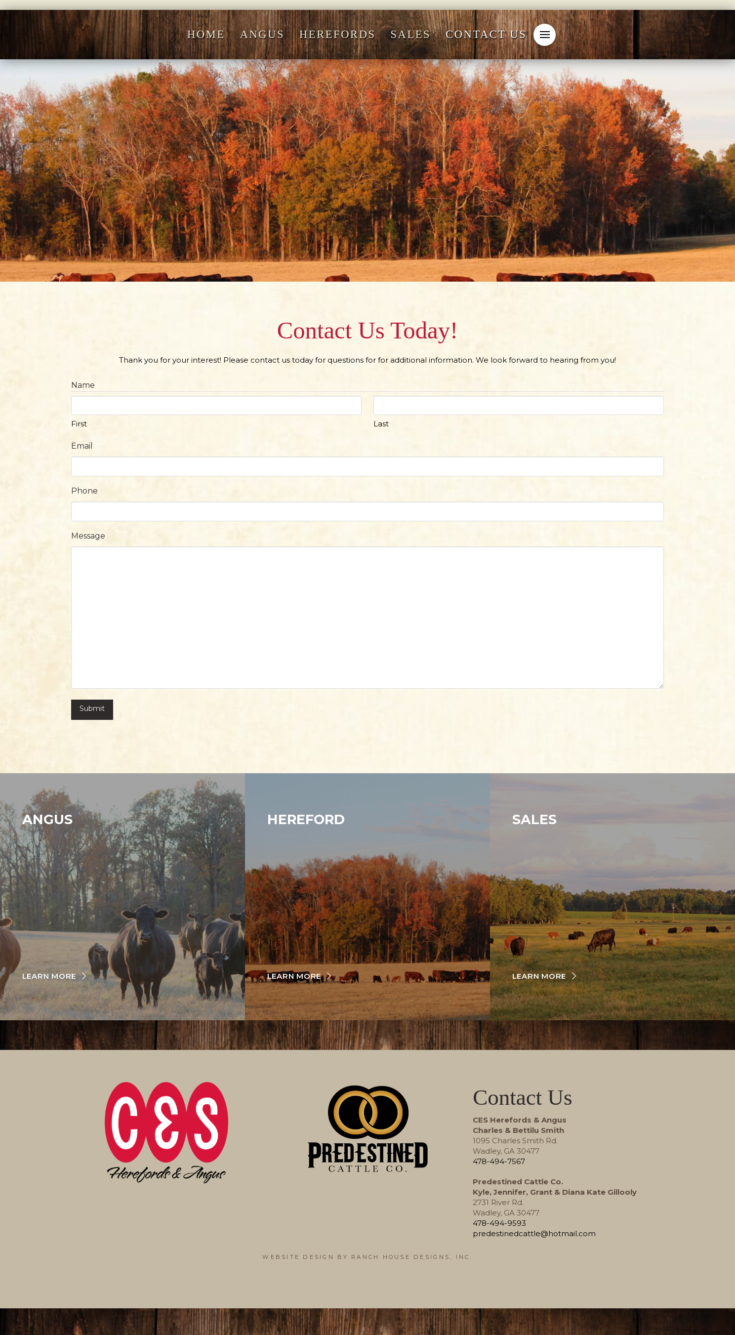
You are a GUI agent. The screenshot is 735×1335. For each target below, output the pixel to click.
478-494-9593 (499, 1220)
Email (82, 446)
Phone (84, 491)
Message (88, 536)
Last (381, 423)
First (79, 423)
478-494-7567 (499, 1159)
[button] (544, 35)
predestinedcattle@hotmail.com (534, 1231)
